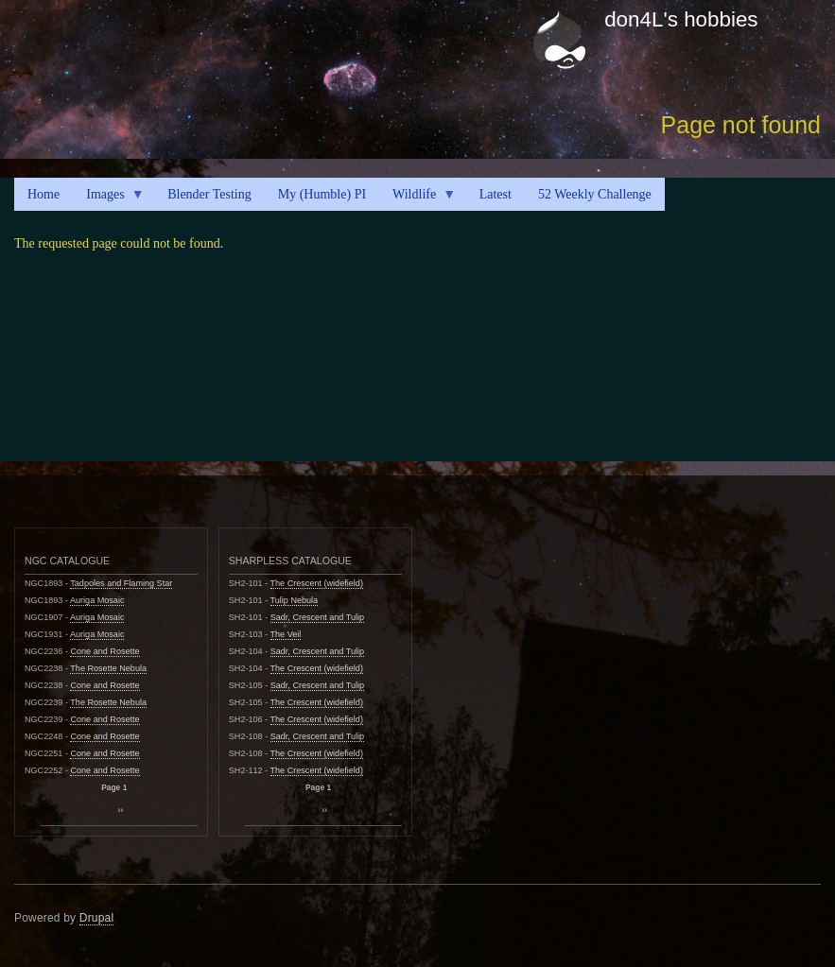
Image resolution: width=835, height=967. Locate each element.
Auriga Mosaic (97, 600)
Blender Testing (209, 194)
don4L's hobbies (680, 19)
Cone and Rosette (104, 651)
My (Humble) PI (322, 194)
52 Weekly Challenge (595, 194)
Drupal (96, 917)
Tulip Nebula (294, 600)
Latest (495, 194)
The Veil (286, 634)
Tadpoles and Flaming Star (121, 583)
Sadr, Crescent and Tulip (317, 617)
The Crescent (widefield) (316, 583)
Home (43, 194)
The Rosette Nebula (108, 668)
